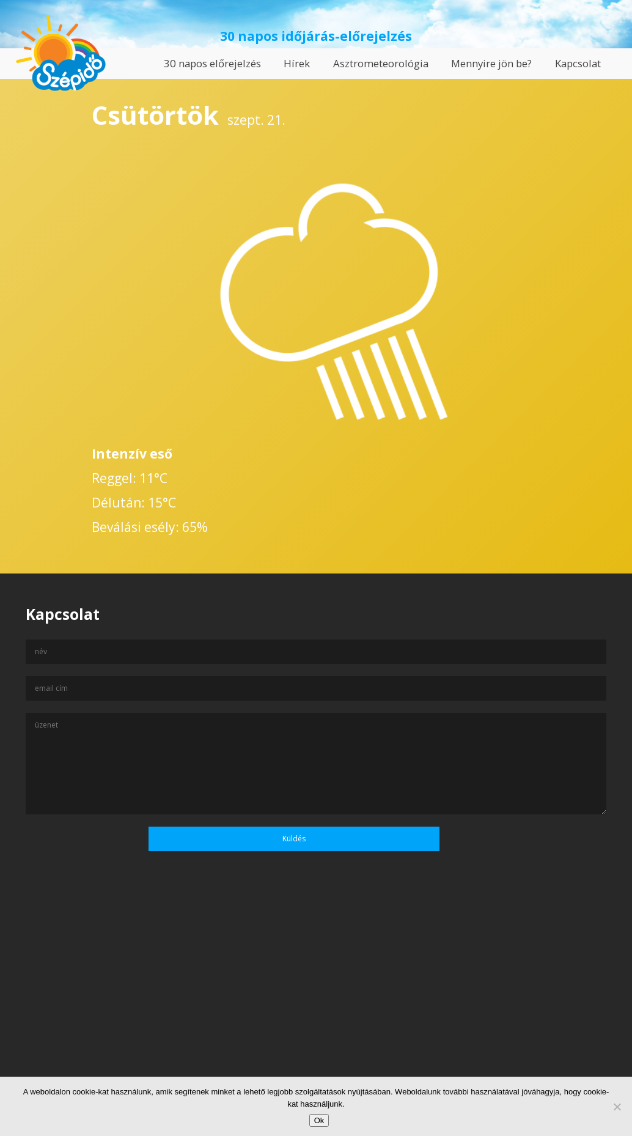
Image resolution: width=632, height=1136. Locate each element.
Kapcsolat (578, 63)
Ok (319, 1120)
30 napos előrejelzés (212, 63)
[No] (617, 1107)
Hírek (297, 63)
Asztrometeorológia (380, 63)
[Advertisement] (316, 1018)
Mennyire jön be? (491, 63)
